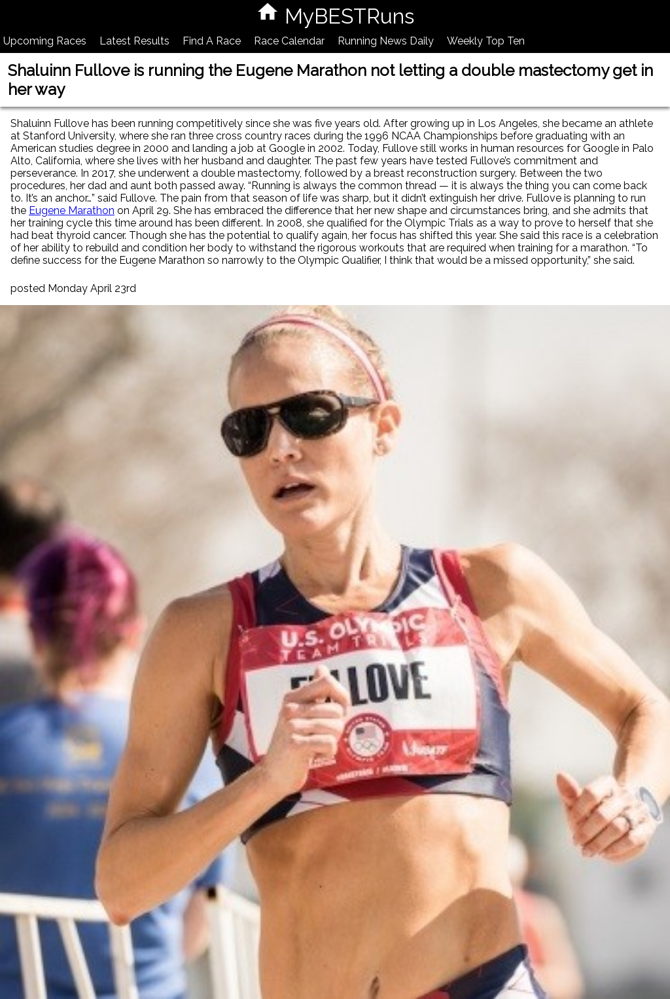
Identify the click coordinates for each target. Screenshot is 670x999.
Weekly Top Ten (486, 41)
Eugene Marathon (72, 210)
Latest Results (134, 41)
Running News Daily (386, 41)
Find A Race (212, 41)
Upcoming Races (44, 41)
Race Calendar (289, 41)
